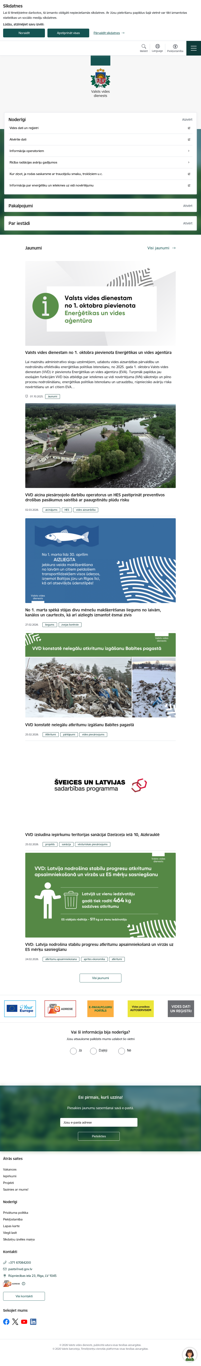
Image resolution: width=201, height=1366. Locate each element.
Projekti (8, 1183)
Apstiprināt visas (68, 33)
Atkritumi (50, 734)
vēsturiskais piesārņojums (93, 844)
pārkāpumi (69, 734)
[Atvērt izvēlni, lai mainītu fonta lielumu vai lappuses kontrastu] (175, 49)
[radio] (76, 1050)
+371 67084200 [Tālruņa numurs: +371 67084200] (19, 1263)
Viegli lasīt (10, 1233)
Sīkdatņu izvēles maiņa (19, 1239)
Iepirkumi (9, 1176)
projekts (50, 844)
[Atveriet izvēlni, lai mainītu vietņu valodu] (157, 48)
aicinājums (51, 509)
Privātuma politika (15, 1213)
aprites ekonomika (94, 959)
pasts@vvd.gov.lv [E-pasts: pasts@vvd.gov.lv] (20, 1269)
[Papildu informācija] (23, 1283)
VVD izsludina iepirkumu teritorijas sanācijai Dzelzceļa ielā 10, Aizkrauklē (92, 834)
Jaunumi (52, 396)
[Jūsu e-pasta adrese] (98, 1122)
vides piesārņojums (93, 734)
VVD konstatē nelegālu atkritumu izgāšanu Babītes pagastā (79, 724)
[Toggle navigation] (193, 48)
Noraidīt (24, 33)
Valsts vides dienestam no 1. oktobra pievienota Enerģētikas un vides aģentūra (98, 352)
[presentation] (35, 1070)
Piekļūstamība (13, 1219)
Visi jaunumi (100, 978)
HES (67, 509)
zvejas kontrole (70, 624)
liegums (49, 624)
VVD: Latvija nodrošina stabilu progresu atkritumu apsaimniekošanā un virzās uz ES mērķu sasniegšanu (99, 947)
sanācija (66, 844)
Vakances (10, 1169)
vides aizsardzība (85, 509)
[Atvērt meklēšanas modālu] (144, 49)
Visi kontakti (24, 1296)
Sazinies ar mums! (15, 1189)
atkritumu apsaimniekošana (61, 959)
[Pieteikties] (99, 1136)
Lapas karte (11, 1226)
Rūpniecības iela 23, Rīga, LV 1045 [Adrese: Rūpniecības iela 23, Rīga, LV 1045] (32, 1276)
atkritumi (117, 959)
